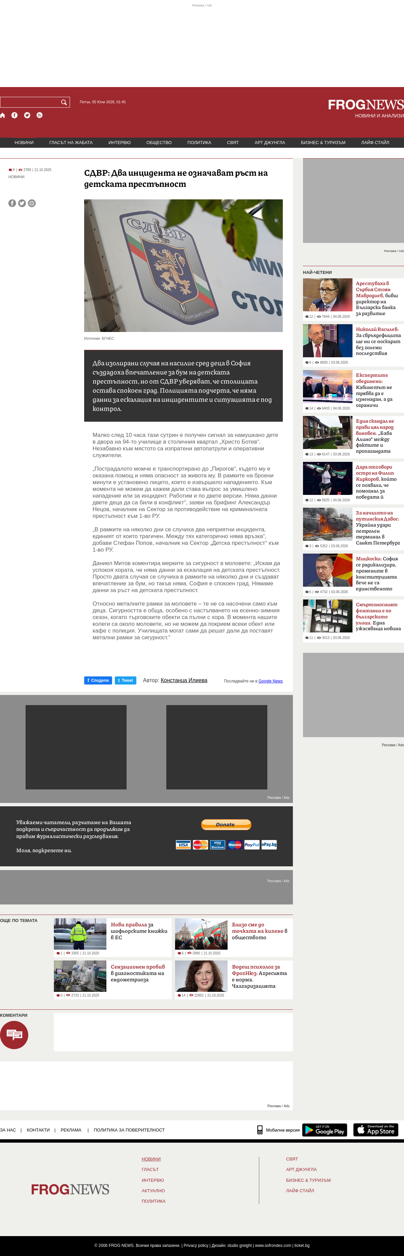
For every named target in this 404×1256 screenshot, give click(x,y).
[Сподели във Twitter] (22, 203)
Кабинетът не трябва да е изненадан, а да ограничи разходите (374, 392)
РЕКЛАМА (71, 1130)
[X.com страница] (27, 115)
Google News (271, 681)
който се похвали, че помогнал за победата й (376, 482)
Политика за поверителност (129, 1130)
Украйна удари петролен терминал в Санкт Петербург (378, 528)
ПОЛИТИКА (199, 142)
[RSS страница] (39, 115)
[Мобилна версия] (279, 1130)
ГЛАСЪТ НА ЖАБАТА (71, 142)
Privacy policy (196, 1245)
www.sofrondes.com (273, 1245)
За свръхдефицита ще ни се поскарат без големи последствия (378, 341)
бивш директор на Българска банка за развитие (377, 298)
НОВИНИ (24, 142)
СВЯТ (233, 142)
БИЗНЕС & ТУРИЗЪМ (323, 142)
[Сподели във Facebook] (12, 203)
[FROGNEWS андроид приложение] (325, 1130)
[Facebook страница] (14, 115)
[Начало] (3, 115)
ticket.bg (302, 1245)
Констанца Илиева (184, 680)
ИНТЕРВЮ (119, 142)
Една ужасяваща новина (378, 617)
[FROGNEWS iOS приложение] (376, 1130)
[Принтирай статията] (32, 203)
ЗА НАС (8, 1130)
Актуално (153, 1191)
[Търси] (65, 102)
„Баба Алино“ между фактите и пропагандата (375, 436)
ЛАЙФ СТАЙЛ (375, 142)
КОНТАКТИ (38, 1130)
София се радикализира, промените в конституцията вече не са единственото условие (377, 576)
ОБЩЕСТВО (159, 142)
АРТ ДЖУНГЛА (270, 142)
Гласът (150, 1169)
